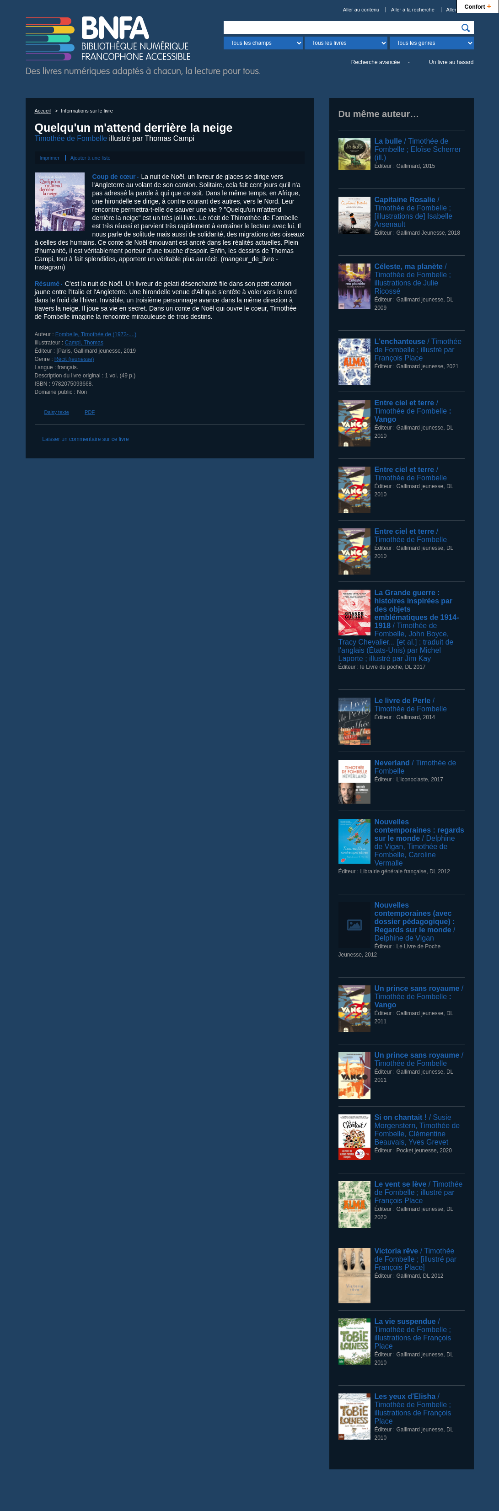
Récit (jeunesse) (74, 359)
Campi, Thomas (84, 342)
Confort (477, 5)
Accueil (43, 110)
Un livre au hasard (451, 62)
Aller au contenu (361, 9)
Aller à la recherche (413, 9)
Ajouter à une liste (90, 158)
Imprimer (49, 158)
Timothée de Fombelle (71, 138)
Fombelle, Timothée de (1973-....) (95, 334)
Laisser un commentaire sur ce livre (85, 439)
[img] (465, 28)
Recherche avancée (375, 62)
